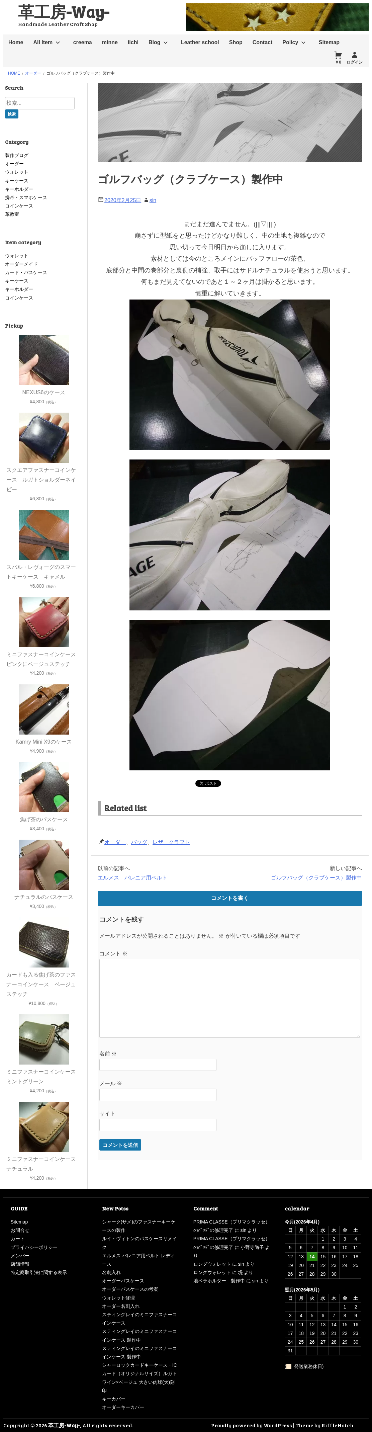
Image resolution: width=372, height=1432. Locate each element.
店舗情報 (20, 1264)
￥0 (338, 62)
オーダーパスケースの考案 (130, 1289)
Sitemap (329, 42)
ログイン (355, 62)
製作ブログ (16, 155)
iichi (133, 42)
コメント (113, 953)
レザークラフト (171, 842)
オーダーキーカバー (123, 1407)
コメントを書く (230, 898)
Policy (290, 42)
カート (18, 1238)
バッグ (139, 842)
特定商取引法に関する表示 (39, 1272)
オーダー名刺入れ (121, 1306)
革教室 (12, 214)
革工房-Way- (63, 11)
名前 (108, 1054)
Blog (155, 42)
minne (110, 42)
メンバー (20, 1255)
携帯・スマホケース (26, 197)
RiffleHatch (337, 1425)
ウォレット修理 (118, 1297)
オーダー (115, 842)
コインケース (19, 205)
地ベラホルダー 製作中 (219, 1280)
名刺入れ (111, 1272)
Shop (236, 42)
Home (15, 42)
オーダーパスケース (123, 1280)
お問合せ (20, 1230)
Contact (263, 42)
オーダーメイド (21, 264)
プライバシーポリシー (34, 1247)
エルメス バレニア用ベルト (132, 877)
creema (82, 42)
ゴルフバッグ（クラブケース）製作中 (316, 877)
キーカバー (113, 1399)
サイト (107, 1113)
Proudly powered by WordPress (251, 1425)
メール (110, 1083)
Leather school (200, 42)
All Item (43, 42)
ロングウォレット (212, 1264)
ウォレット (16, 172)
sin (153, 200)
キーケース (16, 180)
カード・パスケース (26, 272)
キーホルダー (19, 189)
